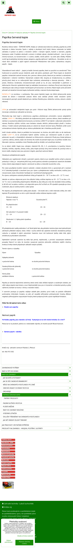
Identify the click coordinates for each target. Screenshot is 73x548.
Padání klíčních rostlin (12, 403)
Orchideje (37, 391)
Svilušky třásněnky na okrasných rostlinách (21, 417)
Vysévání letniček (10, 413)
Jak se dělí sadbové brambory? (37, 381)
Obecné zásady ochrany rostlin (37, 388)
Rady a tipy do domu (37, 371)
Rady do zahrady (37, 374)
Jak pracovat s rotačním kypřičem (15, 425)
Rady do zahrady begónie (13, 410)
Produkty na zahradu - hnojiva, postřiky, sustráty (37, 428)
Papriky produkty (11, 398)
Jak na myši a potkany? (12, 378)
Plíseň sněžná (8, 407)
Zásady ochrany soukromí (25, 536)
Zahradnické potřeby (37, 367)
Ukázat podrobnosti (8, 541)
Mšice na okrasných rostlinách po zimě (19, 385)
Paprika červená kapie (37, 394)
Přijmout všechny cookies (24, 543)
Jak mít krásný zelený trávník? (15, 420)
